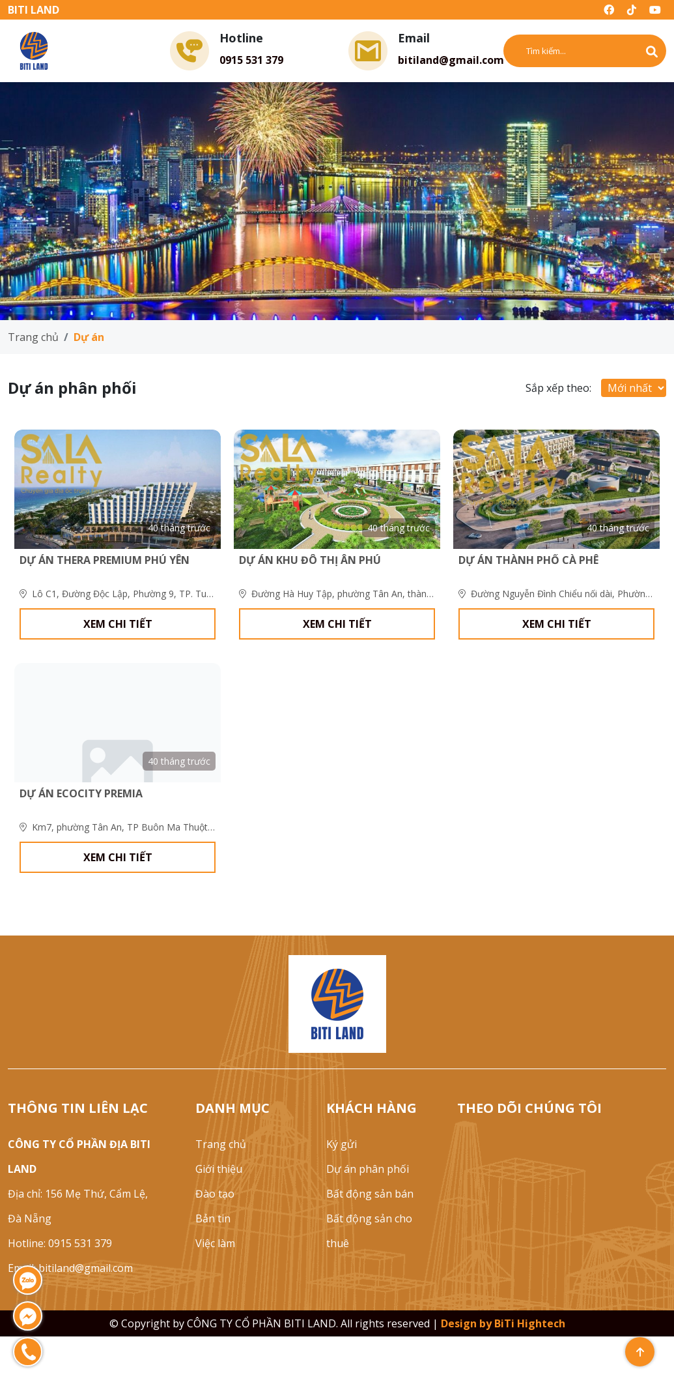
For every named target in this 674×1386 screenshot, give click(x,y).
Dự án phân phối (367, 1218)
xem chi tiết (117, 648)
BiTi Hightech (529, 1373)
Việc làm (215, 1293)
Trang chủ (33, 337)
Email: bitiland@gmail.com (70, 1317)
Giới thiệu (218, 1218)
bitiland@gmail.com (451, 60)
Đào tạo (214, 1243)
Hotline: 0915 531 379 (60, 1293)
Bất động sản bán (370, 1243)
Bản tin (213, 1268)
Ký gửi (341, 1194)
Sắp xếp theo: (558, 388)
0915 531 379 (251, 60)
